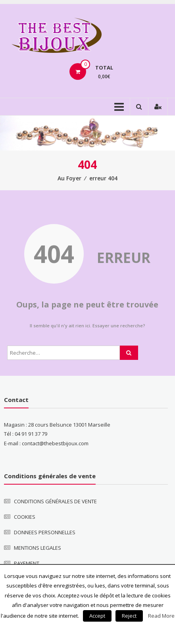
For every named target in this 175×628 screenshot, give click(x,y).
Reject (129, 615)
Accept (97, 615)
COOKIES (24, 516)
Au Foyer (69, 178)
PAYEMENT (26, 563)
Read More (161, 615)
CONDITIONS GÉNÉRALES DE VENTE (55, 501)
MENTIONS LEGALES (37, 547)
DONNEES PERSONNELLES (44, 532)
